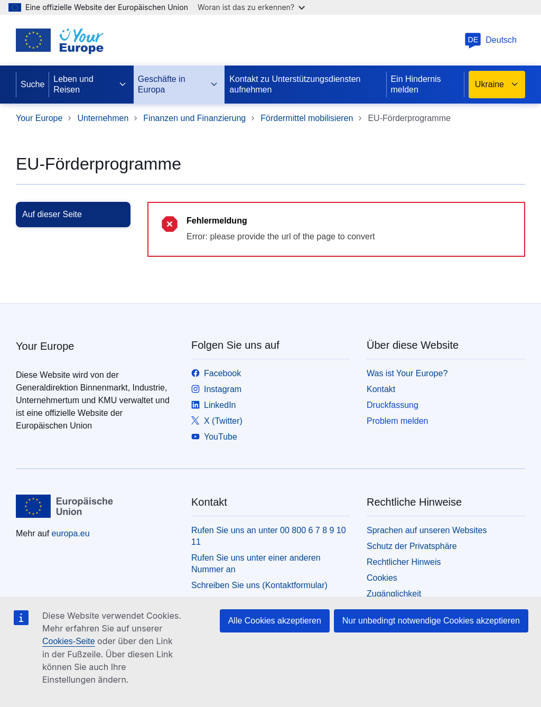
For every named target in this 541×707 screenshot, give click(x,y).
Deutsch (490, 40)
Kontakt (381, 389)
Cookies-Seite (68, 641)
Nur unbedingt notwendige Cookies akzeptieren (431, 620)
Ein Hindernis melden (415, 84)
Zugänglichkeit (394, 593)
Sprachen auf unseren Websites (427, 530)
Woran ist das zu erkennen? (251, 7)
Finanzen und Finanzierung (194, 118)
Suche (32, 84)
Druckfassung (392, 405)
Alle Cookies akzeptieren (274, 620)
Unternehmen (102, 118)
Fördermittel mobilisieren (306, 118)
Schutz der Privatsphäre (412, 546)
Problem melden (397, 420)
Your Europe (39, 118)
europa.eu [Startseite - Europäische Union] (71, 533)
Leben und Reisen (90, 84)
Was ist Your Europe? (407, 373)
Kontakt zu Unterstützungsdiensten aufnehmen (294, 84)
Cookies (382, 577)
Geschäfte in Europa (178, 84)
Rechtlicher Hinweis (404, 561)
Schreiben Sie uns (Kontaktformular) (259, 585)
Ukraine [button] (497, 84)
